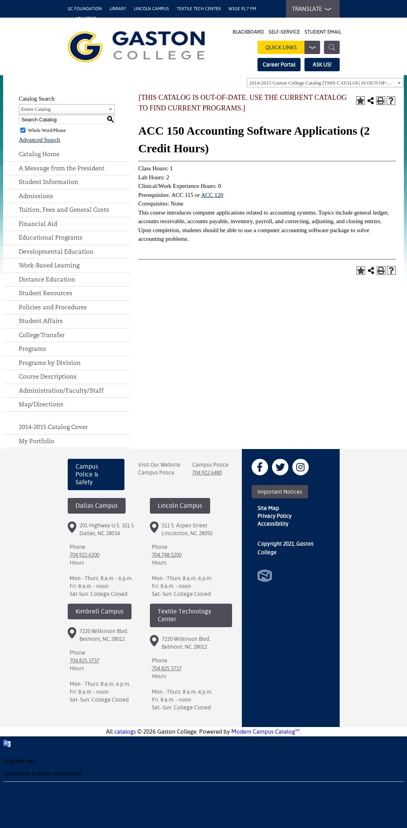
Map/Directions (41, 404)
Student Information (48, 182)
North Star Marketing (265, 576)
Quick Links (292, 47)
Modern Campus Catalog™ (265, 731)
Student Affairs (41, 321)
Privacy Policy (275, 516)
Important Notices (280, 492)
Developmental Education (56, 251)
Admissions (36, 196)
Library (118, 8)
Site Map (268, 508)
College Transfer (42, 335)
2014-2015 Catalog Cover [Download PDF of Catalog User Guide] (53, 427)
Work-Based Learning (49, 265)
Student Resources (45, 293)
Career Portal (279, 64)
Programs (32, 348)
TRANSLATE (310, 9)
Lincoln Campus (151, 8)
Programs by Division (50, 362)
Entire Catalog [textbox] (35, 109)
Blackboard (248, 32)
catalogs (125, 731)
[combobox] (325, 82)
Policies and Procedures (53, 307)
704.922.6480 (207, 472)
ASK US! (322, 64)
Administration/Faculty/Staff (61, 390)
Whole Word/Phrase (47, 130)
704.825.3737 (84, 660)
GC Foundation (85, 8)
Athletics (86, 18)
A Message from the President (61, 168)
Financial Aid (38, 223)
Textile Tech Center (199, 8)
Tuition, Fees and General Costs (64, 209)
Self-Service (284, 32)
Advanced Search (39, 140)
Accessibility (273, 524)
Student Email (322, 32)
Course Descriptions (48, 376)
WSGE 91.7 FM (242, 8)
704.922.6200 (84, 555)
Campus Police (156, 472)
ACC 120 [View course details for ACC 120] (212, 195)
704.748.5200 (167, 555)
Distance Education (47, 279)
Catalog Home (39, 154)
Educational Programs (51, 237)
